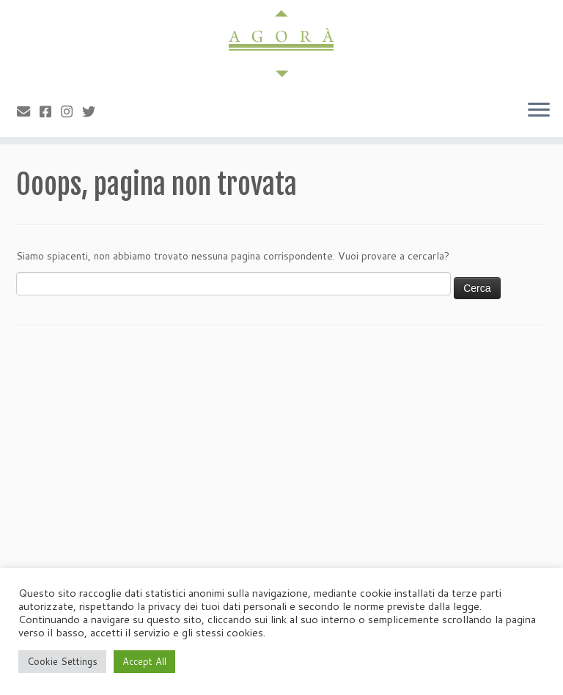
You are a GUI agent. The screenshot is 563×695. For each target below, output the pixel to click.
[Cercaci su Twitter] (93, 111)
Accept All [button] (144, 661)
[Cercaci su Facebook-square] (50, 111)
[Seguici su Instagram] (71, 111)
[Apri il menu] (539, 111)
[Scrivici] (28, 111)
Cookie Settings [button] (62, 661)
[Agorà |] (281, 44)
